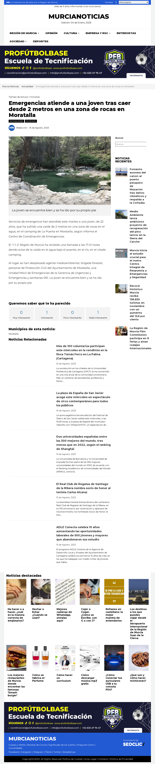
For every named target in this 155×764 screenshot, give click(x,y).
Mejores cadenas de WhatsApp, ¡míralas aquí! (64, 617)
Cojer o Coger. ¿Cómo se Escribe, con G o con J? (89, 617)
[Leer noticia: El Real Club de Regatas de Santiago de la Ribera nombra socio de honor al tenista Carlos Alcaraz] (31, 500)
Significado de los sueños (61, 746)
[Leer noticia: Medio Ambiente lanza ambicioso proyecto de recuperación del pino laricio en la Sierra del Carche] (121, 216)
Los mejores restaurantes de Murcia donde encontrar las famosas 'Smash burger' (16, 687)
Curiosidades (15, 750)
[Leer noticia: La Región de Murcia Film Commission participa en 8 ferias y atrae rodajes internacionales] (121, 332)
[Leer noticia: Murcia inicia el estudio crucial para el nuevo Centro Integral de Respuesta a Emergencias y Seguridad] (121, 255)
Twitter (57, 753)
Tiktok (48, 753)
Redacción (21, 129)
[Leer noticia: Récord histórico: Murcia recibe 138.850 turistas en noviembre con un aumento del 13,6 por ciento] (121, 290)
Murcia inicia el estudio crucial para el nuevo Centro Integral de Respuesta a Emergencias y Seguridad (139, 266)
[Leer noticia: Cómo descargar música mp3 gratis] (90, 660)
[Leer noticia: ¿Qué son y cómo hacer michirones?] (139, 660)
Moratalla (13, 335)
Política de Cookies (72, 760)
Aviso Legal (90, 760)
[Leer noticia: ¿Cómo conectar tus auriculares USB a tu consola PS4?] (114, 660)
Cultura (71, 34)
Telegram (38, 753)
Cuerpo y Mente (17, 746)
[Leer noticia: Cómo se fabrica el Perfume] (41, 660)
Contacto (103, 760)
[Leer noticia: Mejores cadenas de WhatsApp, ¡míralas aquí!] (65, 594)
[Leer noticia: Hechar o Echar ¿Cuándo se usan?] (41, 594)
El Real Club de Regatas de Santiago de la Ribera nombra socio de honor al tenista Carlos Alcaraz (83, 490)
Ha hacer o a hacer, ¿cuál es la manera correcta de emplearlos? (16, 617)
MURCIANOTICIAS (78, 18)
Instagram (26, 753)
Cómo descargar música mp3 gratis (89, 681)
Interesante (47, 316)
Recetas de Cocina (37, 746)
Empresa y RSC (98, 34)
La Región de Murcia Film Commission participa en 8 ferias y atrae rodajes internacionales (140, 340)
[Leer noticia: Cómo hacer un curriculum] (65, 660)
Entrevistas (126, 34)
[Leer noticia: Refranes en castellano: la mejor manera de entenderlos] (114, 594)
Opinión (51, 34)
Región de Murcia (24, 34)
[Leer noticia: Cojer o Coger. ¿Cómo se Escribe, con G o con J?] (90, 594)
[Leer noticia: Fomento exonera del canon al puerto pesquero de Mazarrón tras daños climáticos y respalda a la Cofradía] (121, 173)
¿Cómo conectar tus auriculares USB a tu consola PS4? (114, 684)
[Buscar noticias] (116, 2)
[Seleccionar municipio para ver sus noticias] (134, 2)
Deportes (40, 43)
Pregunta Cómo (85, 746)
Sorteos (109, 2)
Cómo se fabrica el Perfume (38, 679)
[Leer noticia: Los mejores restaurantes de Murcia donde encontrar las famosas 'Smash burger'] (16, 660)
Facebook (14, 753)
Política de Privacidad (121, 760)
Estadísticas (69, 753)
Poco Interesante (72, 316)
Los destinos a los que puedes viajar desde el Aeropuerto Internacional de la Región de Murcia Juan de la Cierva (138, 626)
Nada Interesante (98, 316)
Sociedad (18, 43)
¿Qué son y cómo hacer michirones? (138, 679)
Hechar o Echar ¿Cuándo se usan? (39, 615)
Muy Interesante (21, 316)
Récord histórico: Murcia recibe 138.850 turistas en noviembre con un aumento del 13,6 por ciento (137, 304)
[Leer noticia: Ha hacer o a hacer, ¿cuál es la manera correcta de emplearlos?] (16, 594)
